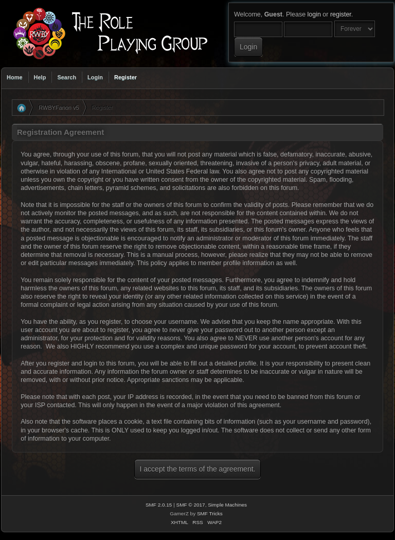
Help (40, 77)
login (314, 14)
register (340, 14)
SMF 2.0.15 (159, 505)
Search (66, 77)
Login (95, 77)
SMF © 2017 (190, 505)
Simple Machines (227, 505)
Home (15, 77)
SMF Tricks (210, 513)
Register (125, 77)
